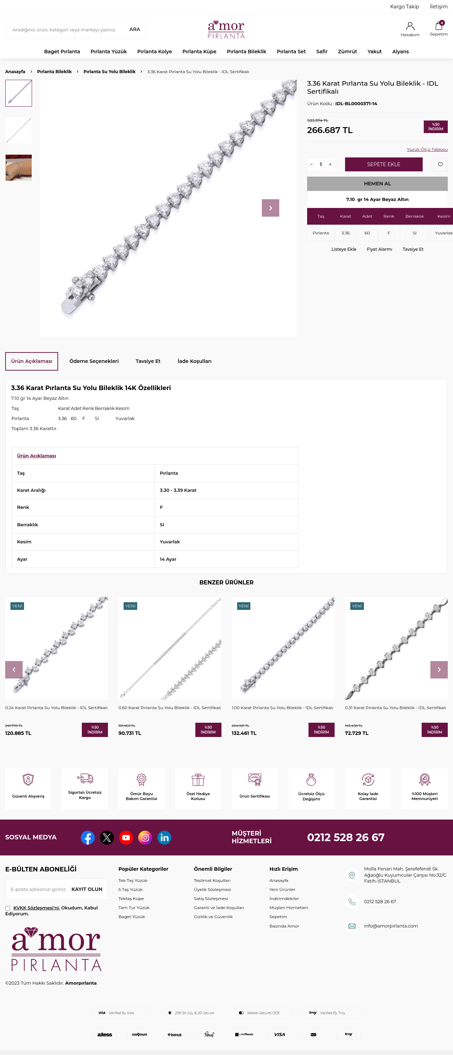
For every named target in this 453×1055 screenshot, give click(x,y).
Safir (321, 51)
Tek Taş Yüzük (132, 880)
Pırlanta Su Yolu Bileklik (109, 71)
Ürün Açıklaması (31, 361)
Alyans (400, 51)
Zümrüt (347, 51)
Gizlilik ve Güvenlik (213, 916)
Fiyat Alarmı (379, 249)
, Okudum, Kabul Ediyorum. (51, 910)
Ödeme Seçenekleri (94, 361)
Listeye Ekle (344, 249)
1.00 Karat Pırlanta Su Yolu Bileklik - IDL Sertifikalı (282, 707)
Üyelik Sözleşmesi (212, 889)
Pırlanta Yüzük (109, 51)
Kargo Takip (404, 6)
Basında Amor (284, 926)
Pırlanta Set (291, 51)
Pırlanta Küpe (199, 51)
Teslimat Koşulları (212, 880)
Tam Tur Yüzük (133, 907)
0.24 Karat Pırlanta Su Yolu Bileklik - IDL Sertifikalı (56, 707)
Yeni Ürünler (282, 889)
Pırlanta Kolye (154, 51)
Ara (134, 29)
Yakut (375, 51)
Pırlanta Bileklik (246, 51)
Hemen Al (377, 183)
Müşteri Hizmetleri (289, 907)
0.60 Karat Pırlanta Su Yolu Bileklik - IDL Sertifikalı (169, 707)
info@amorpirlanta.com (391, 926)
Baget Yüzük (131, 916)
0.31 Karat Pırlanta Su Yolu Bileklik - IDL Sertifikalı (395, 707)
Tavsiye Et (413, 249)
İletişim (439, 6)
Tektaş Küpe (131, 898)
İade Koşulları (194, 361)
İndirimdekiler (284, 898)
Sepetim (278, 916)
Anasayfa (15, 71)
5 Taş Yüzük (130, 889)
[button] (270, 208)
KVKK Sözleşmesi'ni (36, 907)
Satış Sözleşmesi (211, 898)
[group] (168, 208)
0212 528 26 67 (346, 837)
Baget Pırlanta (62, 51)
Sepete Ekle (383, 164)
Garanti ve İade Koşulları (219, 907)
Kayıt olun (86, 889)
